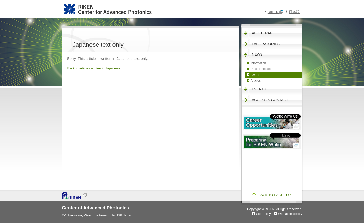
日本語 (294, 12)
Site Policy (263, 214)
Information (258, 63)
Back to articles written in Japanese (93, 68)
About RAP (262, 33)
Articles (256, 80)
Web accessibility (290, 214)
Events (259, 89)
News (257, 54)
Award (255, 75)
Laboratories (266, 44)
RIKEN (275, 12)
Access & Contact (270, 100)
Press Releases (261, 69)
